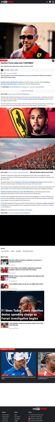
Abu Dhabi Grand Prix (28, 251)
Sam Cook (6, 70)
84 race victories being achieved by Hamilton (31, 99)
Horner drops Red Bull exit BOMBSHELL (19, 94)
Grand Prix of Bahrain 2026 (36, 420)
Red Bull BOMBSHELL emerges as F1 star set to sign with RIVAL (26, 87)
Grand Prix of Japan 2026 (35, 418)
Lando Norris (5, 418)
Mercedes (18, 251)
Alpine (15, 414)
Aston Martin (17, 416)
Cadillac (16, 420)
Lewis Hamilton (4, 60)
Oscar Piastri (5, 420)
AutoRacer (3, 196)
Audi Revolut (17, 418)
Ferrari (29, 75)
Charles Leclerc (5, 416)
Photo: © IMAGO (4, 57)
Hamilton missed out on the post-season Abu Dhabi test (16, 191)
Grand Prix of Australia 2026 (36, 414)
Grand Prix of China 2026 (35, 416)
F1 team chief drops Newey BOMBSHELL (19, 213)
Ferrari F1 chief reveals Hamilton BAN (18, 172)
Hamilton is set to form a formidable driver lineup (29, 182)
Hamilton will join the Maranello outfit (11, 82)
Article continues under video (27, 90)
